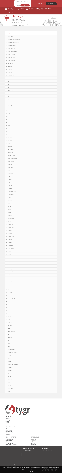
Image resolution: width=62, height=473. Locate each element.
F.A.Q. (7, 422)
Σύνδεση (39, 3)
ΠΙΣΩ (9, 395)
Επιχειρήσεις (11, 9)
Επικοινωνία (9, 424)
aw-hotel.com (34, 441)
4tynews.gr (33, 440)
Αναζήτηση (25, 5)
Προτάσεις (9, 430)
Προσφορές (9, 431)
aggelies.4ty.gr (34, 443)
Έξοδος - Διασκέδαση (44, 9)
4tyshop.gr (33, 439)
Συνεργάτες (9, 420)
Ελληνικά (51, 3)
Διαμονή (30, 9)
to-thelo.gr (33, 444)
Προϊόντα (10, 12)
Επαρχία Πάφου (11, 33)
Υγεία (22, 9)
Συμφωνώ (31, 471)
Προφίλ (8, 418)
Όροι (7, 421)
